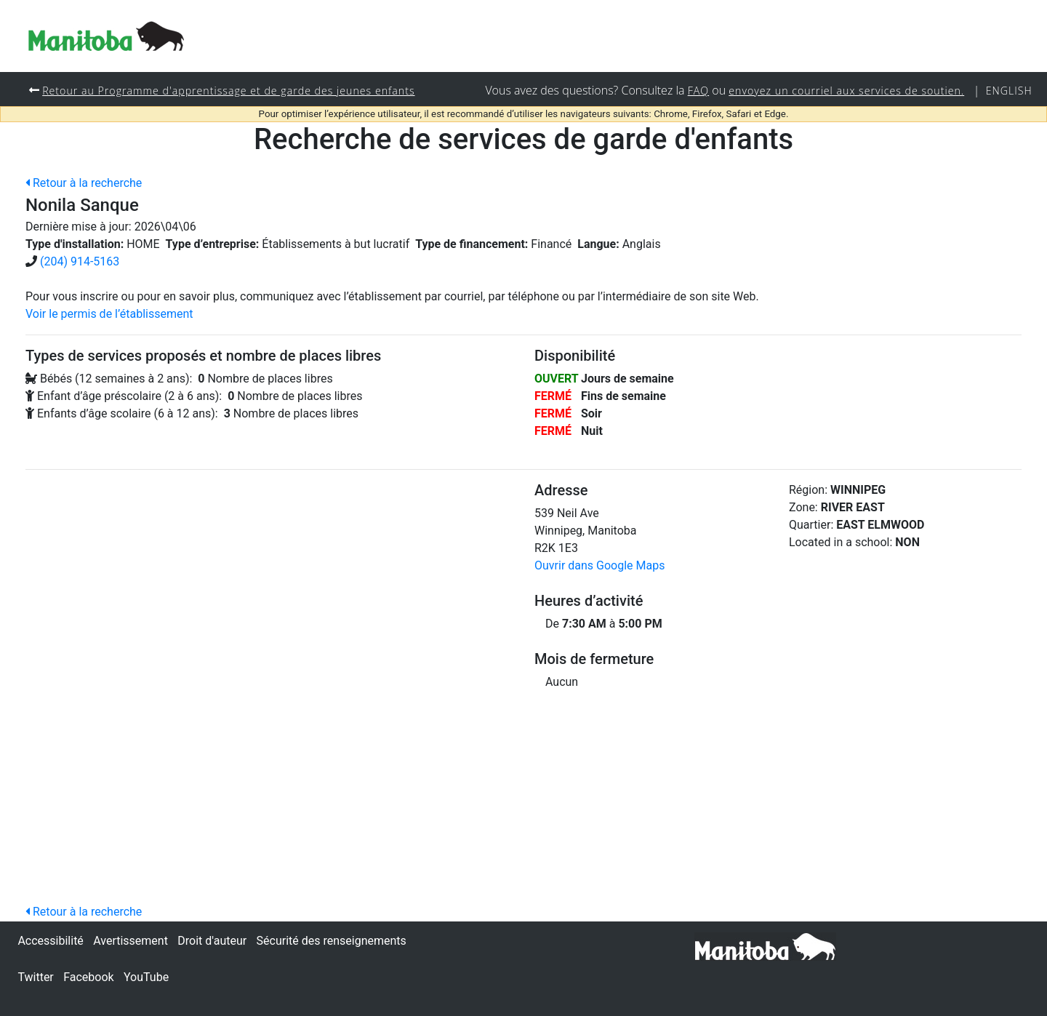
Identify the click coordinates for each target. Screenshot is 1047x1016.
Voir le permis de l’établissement (109, 314)
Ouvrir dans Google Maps (599, 566)
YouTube (146, 977)
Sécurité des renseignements (331, 941)
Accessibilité (50, 941)
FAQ (694, 90)
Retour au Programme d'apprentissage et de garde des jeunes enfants (231, 90)
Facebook (88, 977)
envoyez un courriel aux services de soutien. (844, 90)
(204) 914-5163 (79, 262)
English (1008, 90)
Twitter (35, 977)
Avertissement (130, 941)
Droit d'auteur (211, 941)
